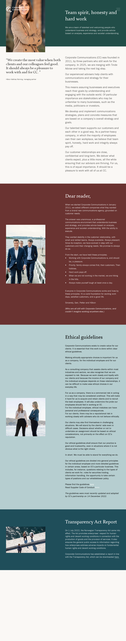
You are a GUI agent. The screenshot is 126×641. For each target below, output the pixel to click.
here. (97, 487)
